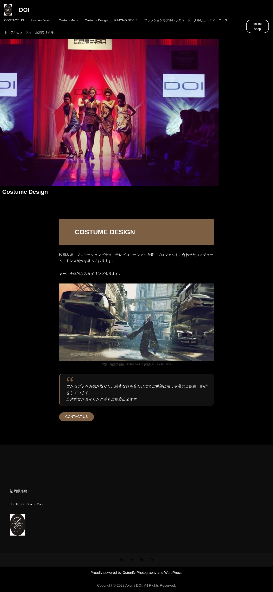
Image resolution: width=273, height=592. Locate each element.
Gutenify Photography (139, 573)
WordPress (173, 573)
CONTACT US (76, 417)
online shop (257, 26)
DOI (21, 10)
